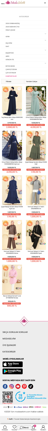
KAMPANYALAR (11, 76)
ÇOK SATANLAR (11, 73)
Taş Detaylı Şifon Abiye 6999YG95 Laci (12, 118)
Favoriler (14, 427)
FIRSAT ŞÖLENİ (10, 30)
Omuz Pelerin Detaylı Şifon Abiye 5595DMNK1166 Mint (36, 118)
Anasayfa (5, 427)
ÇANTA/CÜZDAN (11, 69)
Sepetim (33, 427)
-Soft (10, 419)
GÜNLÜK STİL (10, 60)
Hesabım (43, 427)
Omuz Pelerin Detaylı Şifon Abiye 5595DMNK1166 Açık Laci (12, 163)
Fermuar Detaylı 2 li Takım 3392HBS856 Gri (36, 208)
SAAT (7, 46)
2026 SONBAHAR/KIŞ (13, 23)
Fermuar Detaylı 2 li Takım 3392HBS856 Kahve (12, 252)
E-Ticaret (16, 419)
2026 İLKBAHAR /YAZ (12, 27)
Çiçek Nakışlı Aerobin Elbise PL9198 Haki (36, 163)
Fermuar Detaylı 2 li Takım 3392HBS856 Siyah (36, 252)
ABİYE (7, 56)
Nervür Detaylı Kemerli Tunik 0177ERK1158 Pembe (12, 297)
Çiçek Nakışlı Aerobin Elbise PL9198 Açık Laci (12, 208)
